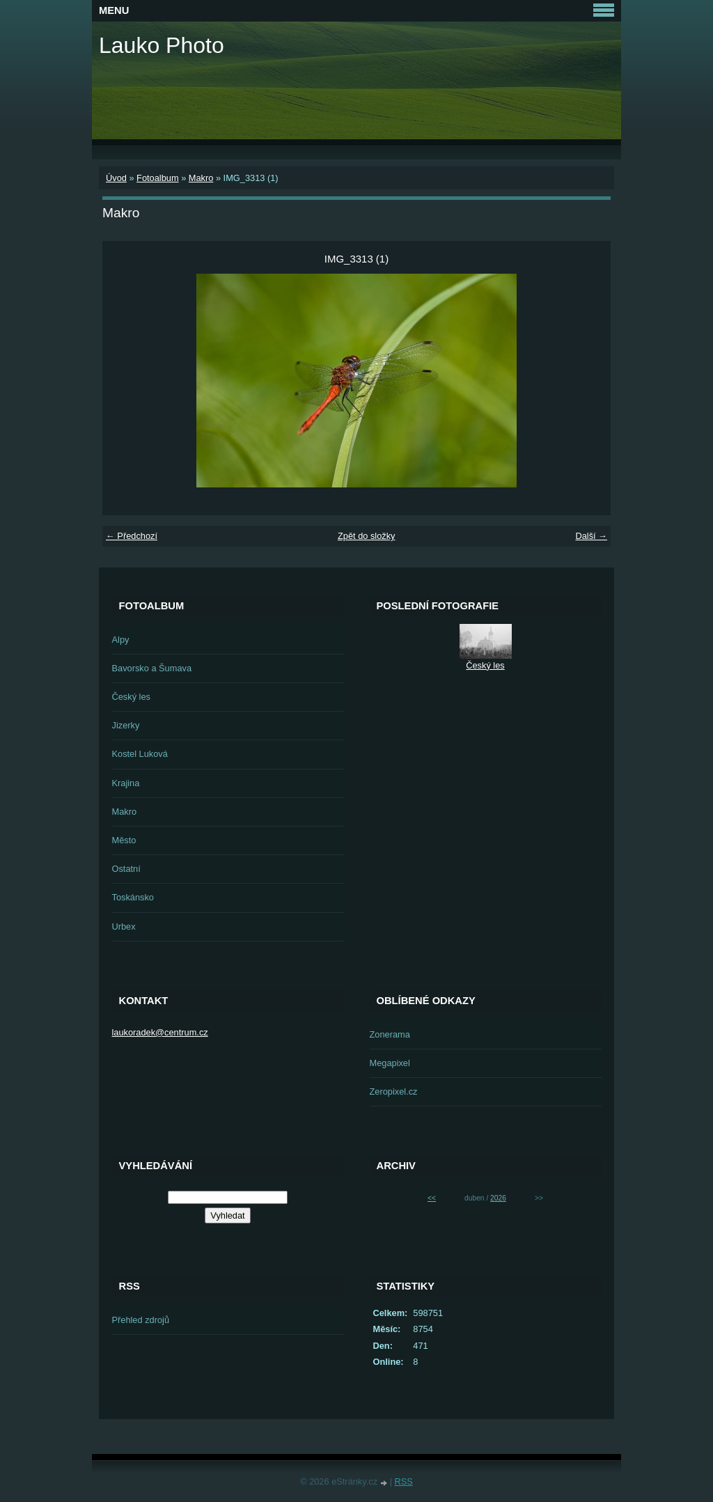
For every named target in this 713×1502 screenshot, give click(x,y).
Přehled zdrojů (141, 1320)
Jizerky (126, 725)
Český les (131, 696)
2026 (498, 1198)
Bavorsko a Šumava (152, 668)
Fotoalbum (157, 178)
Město (124, 840)
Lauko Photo (161, 45)
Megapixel (390, 1063)
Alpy (121, 639)
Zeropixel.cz (394, 1091)
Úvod (116, 178)
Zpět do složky (366, 536)
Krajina (126, 783)
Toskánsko (133, 897)
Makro (201, 178)
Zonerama (390, 1034)
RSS (404, 1481)
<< (432, 1198)
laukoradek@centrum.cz (160, 1032)
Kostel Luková (140, 754)
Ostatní (126, 868)
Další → (591, 536)
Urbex (124, 926)
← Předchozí (131, 536)
